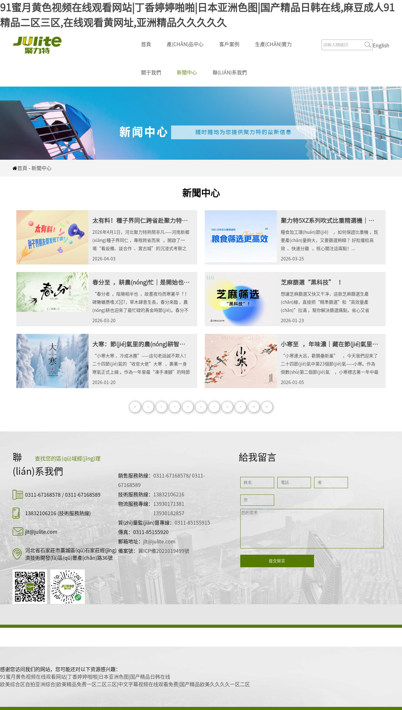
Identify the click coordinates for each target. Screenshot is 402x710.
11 (267, 407)
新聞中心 (187, 72)
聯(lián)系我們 (230, 72)
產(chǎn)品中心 (185, 44)
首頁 (146, 44)
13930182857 (168, 513)
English (381, 45)
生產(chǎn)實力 (273, 44)
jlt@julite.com (41, 531)
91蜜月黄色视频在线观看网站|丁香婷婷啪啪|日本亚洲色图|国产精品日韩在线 (85, 676)
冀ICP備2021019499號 (163, 550)
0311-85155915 (192, 522)
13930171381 (168, 503)
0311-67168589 (82, 494)
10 (254, 407)
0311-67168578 (43, 494)
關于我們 (151, 72)
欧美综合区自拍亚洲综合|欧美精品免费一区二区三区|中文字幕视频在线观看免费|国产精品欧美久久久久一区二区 (125, 684)
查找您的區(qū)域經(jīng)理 (67, 458)
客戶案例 (229, 44)
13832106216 (40, 513)
